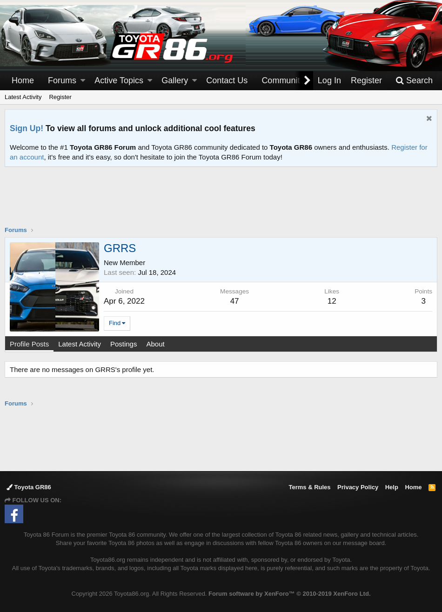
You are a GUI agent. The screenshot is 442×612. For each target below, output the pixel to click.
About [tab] (155, 344)
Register (60, 96)
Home (23, 80)
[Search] (414, 80)
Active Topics (118, 80)
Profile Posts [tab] (29, 344)
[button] (82, 80)
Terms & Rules (309, 487)
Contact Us (227, 80)
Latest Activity (23, 96)
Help (391, 487)
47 (234, 301)
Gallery (174, 80)
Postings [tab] (123, 344)
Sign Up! (26, 128)
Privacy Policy (357, 487)
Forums (62, 80)
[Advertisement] (221, 202)
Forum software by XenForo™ (289, 593)
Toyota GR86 (29, 487)
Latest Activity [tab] (79, 344)
